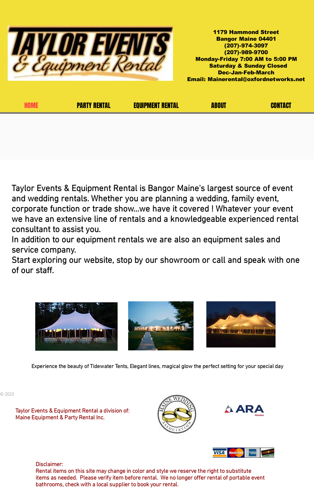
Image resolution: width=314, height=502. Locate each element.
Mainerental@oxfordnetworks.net (256, 79)
